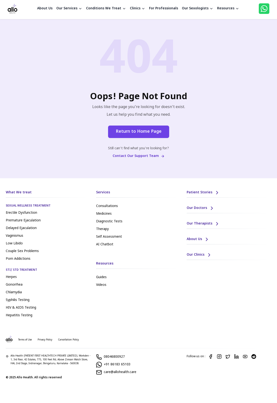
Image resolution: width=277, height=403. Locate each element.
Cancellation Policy (68, 339)
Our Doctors (201, 208)
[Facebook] (210, 356)
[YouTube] (245, 356)
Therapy (102, 229)
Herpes (11, 277)
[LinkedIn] (236, 356)
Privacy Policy (45, 339)
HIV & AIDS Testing (21, 307)
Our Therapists (203, 224)
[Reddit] (253, 356)
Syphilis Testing (17, 300)
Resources (228, 8)
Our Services (69, 8)
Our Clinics (199, 255)
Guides (101, 277)
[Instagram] (219, 356)
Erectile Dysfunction (21, 213)
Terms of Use (25, 339)
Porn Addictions (18, 259)
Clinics (137, 8)
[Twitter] (227, 356)
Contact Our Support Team (139, 156)
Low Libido (14, 243)
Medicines (104, 214)
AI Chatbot (104, 244)
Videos (101, 285)
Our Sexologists (197, 8)
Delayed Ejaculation (21, 228)
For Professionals (163, 8)
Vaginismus (14, 236)
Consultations (107, 206)
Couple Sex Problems (22, 251)
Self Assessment (109, 237)
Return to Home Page (139, 131)
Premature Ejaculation (23, 220)
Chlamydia (14, 292)
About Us (44, 8)
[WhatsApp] (264, 8)
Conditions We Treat (106, 8)
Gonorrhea (14, 284)
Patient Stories (203, 193)
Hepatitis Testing (19, 315)
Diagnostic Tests (109, 221)
